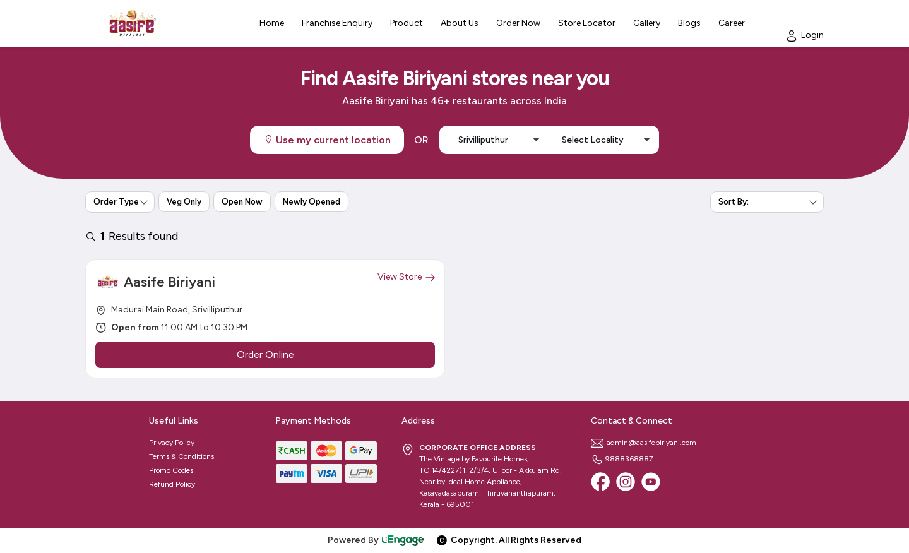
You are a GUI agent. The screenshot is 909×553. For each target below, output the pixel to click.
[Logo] (132, 24)
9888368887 (622, 459)
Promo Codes (171, 470)
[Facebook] (600, 481)
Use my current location (327, 140)
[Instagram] (625, 481)
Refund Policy (172, 484)
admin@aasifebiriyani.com (643, 442)
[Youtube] (650, 481)
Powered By (376, 540)
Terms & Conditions (181, 456)
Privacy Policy (171, 442)
